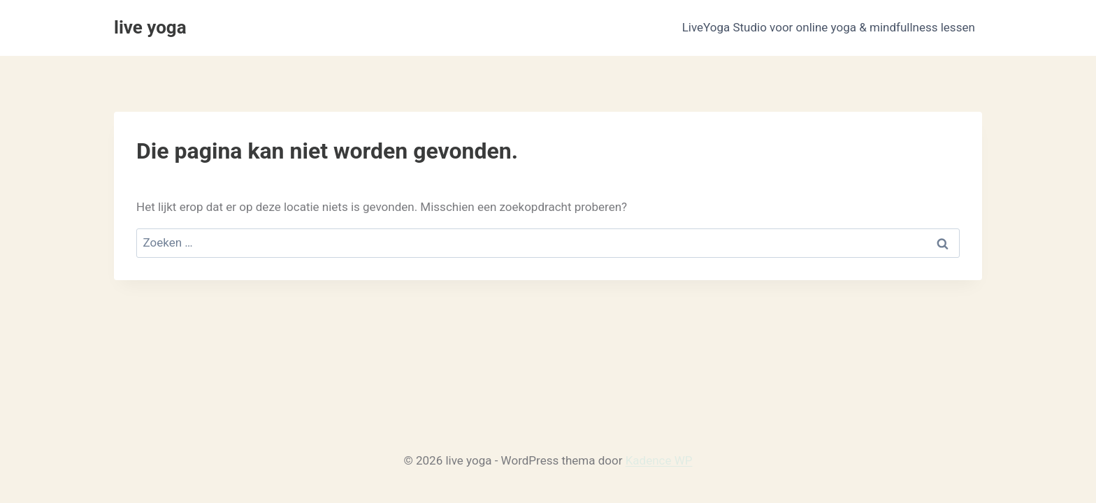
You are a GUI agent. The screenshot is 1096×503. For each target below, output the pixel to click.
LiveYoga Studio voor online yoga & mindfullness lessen (828, 27)
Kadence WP (659, 460)
